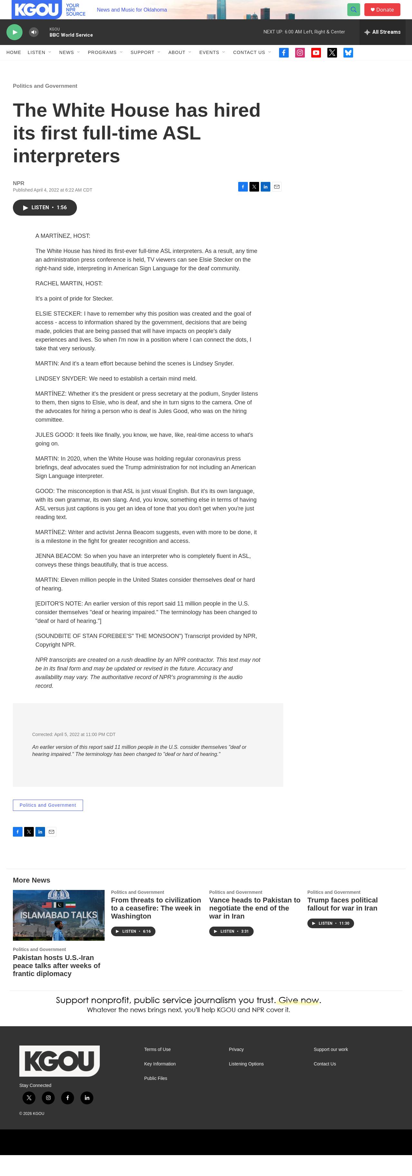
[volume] (33, 47)
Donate (389, 16)
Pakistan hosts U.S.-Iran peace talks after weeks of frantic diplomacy (56, 986)
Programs (102, 66)
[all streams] (383, 46)
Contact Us (249, 66)
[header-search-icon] (356, 17)
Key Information (160, 1084)
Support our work (331, 1070)
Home (13, 66)
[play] (14, 46)
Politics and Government (45, 107)
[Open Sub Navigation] (50, 66)
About (176, 66)
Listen (36, 66)
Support (142, 66)
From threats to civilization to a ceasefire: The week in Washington (156, 929)
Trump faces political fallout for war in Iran (342, 925)
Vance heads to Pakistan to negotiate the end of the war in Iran (255, 929)
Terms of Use (157, 1070)
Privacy (236, 1070)
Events (209, 66)
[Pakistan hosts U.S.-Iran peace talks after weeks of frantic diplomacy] (59, 936)
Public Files (155, 1099)
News (66, 66)
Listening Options (246, 1084)
